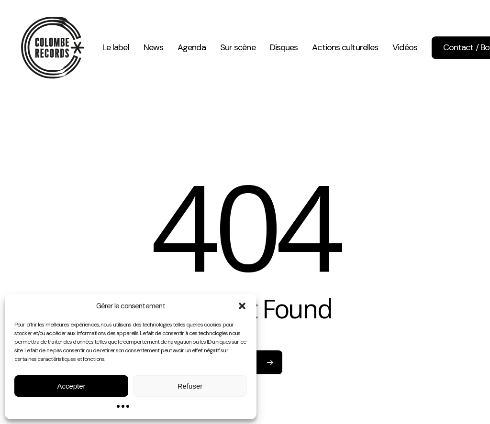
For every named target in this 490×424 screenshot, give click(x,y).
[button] (242, 306)
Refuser (190, 386)
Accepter (71, 386)
